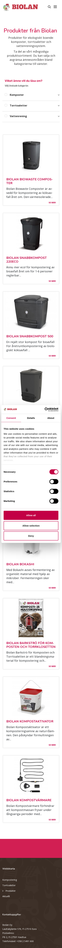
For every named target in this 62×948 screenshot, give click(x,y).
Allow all (31, 515)
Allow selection (30, 525)
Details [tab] (31, 418)
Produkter (9, 890)
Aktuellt (6, 896)
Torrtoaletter (9, 885)
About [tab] (50, 418)
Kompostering (9, 879)
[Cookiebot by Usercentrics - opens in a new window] (45, 409)
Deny (31, 536)
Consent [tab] (11, 418)
